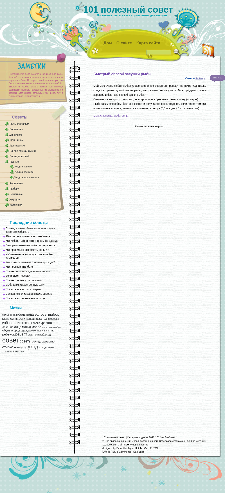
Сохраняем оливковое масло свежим (29, 293)
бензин (14, 314)
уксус (24, 347)
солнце (36, 341)
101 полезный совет (128, 9)
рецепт (21, 334)
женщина (32, 318)
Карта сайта (148, 43)
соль (125, 115)
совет (10, 340)
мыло (45, 327)
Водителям (16, 129)
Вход (141, 451)
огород (15, 330)
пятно (50, 330)
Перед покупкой (19, 156)
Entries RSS (109, 451)
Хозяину (14, 199)
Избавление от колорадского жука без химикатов (29, 256)
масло (36, 327)
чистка (19, 351)
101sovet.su (109, 444)
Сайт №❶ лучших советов (133, 444)
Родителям (16, 183)
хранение (8, 351)
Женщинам (16, 140)
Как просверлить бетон (20, 266)
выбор (53, 314)
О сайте (124, 43)
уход (33, 346)
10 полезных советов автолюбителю (28, 236)
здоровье (53, 318)
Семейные (16, 194)
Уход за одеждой (23, 172)
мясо (52, 327)
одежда (25, 330)
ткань (17, 347)
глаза (5, 318)
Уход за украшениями (26, 177)
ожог (34, 330)
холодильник (47, 347)
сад (48, 334)
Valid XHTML (151, 448)
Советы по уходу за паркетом (24, 280)
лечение (8, 327)
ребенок (8, 334)
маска (26, 327)
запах (42, 318)
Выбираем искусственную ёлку (25, 284)
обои (58, 327)
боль (22, 314)
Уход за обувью (23, 166)
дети (21, 318)
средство (48, 341)
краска (35, 323)
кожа (26, 322)
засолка (107, 115)
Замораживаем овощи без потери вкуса (31, 245)
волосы (40, 314)
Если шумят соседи (18, 275)
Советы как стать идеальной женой (28, 271)
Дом (108, 43)
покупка (42, 330)
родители (33, 334)
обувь (6, 330)
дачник (14, 318)
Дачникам (15, 134)
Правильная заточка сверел (23, 289)
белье (5, 314)
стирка (7, 347)
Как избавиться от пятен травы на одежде (32, 240)
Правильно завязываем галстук (25, 298)
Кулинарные (17, 145)
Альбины (170, 437)
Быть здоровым (19, 124)
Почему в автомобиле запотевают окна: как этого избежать (31, 230)
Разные (14, 161)
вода (30, 314)
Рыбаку (14, 188)
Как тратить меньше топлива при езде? (30, 262)
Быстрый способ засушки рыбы (122, 74)
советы (25, 341)
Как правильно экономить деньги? (27, 249)
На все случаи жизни (22, 151)
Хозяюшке (15, 205)
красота (46, 323)
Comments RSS (128, 451)
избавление (11, 323)
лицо (17, 327)
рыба (42, 334)
